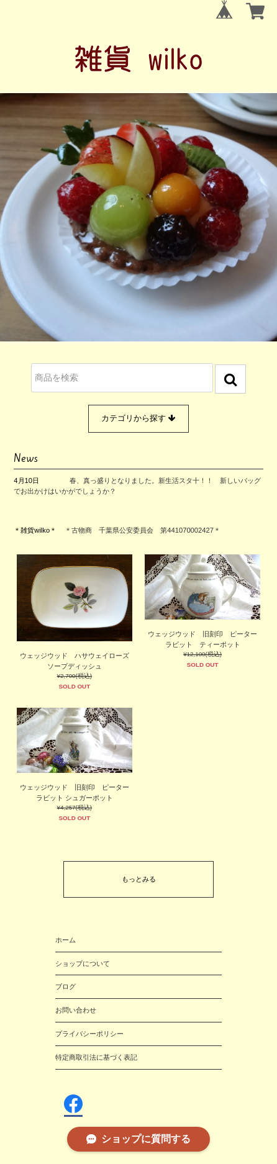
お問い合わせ (75, 1010)
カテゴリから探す (138, 418)
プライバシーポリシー (89, 1033)
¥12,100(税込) (202, 654)
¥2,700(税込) (75, 675)
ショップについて (82, 963)
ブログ (65, 986)
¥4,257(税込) (75, 807)
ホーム (65, 940)
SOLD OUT (75, 686)
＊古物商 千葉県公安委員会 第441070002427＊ (142, 530)
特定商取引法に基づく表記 (96, 1057)
